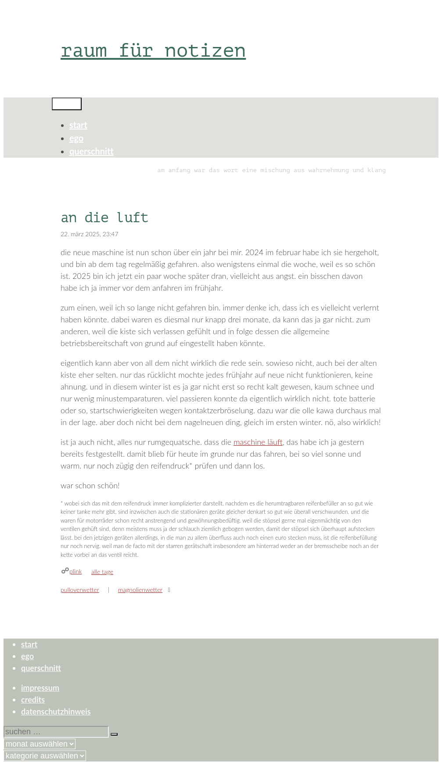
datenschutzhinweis (56, 711)
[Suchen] (114, 734)
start (78, 124)
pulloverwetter (80, 589)
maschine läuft (258, 442)
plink (75, 571)
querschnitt (91, 151)
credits (33, 699)
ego (76, 138)
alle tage (102, 571)
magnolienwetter (140, 589)
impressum (40, 688)
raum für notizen (153, 50)
